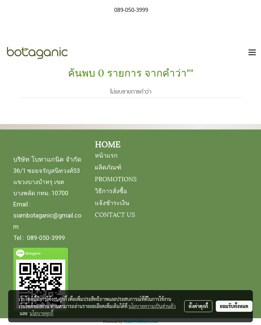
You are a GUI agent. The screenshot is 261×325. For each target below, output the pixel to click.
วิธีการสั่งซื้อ (111, 190)
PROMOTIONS (116, 178)
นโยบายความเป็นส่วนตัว (152, 306)
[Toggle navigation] (252, 52)
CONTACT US (115, 214)
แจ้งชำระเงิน (112, 202)
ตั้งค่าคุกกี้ (198, 306)
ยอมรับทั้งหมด (234, 306)
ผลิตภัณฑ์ (108, 166)
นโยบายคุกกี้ (41, 313)
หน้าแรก (106, 154)
